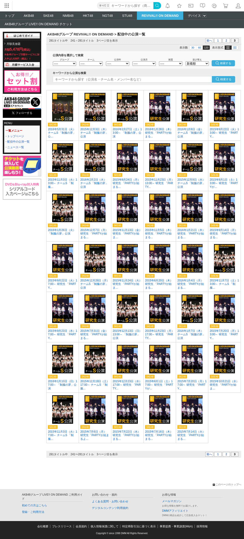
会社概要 (42, 526)
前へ (209, 40)
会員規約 (81, 526)
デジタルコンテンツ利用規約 (110, 508)
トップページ (15, 136)
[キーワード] (131, 5)
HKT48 (88, 16)
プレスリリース (62, 526)
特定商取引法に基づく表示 (139, 526)
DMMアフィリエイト (175, 510)
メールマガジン (172, 501)
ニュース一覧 (15, 147)
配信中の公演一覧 (18, 141)
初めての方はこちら (34, 505)
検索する (225, 79)
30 (192, 47)
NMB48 (68, 16)
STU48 (127, 16)
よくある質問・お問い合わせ (110, 501)
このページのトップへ (227, 484)
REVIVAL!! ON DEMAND (160, 16)
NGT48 (107, 16)
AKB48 (29, 16)
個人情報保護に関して (105, 526)
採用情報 (202, 526)
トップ (9, 16)
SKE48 (48, 16)
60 (199, 47)
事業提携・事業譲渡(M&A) (176, 526)
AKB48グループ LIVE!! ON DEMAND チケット (38, 24)
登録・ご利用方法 (33, 512)
